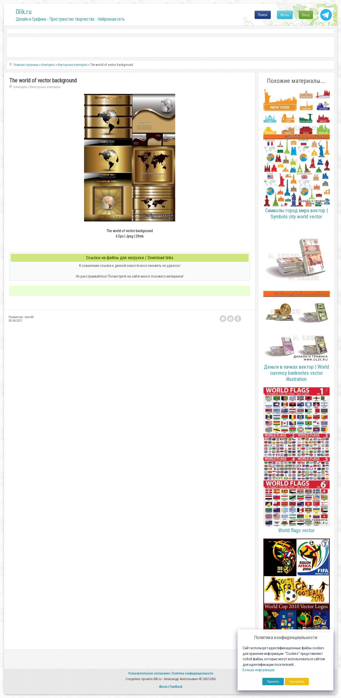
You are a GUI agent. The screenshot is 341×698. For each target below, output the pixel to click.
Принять (273, 681)
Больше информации (259, 670)
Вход (306, 15)
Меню (284, 15)
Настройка (296, 681)
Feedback (176, 687)
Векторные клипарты (45, 87)
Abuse (163, 687)
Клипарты (21, 87)
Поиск (262, 15)
